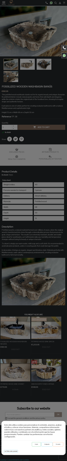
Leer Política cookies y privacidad (10, 451)
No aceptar (58, 444)
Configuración (46, 444)
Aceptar (36, 444)
